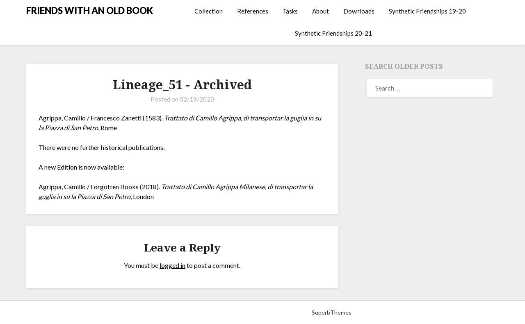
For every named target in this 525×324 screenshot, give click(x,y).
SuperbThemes (332, 312)
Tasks (290, 11)
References (252, 11)
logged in (172, 265)
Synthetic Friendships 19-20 (427, 11)
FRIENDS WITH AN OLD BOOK (89, 10)
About (320, 11)
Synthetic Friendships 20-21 (333, 33)
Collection (208, 11)
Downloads (358, 11)
